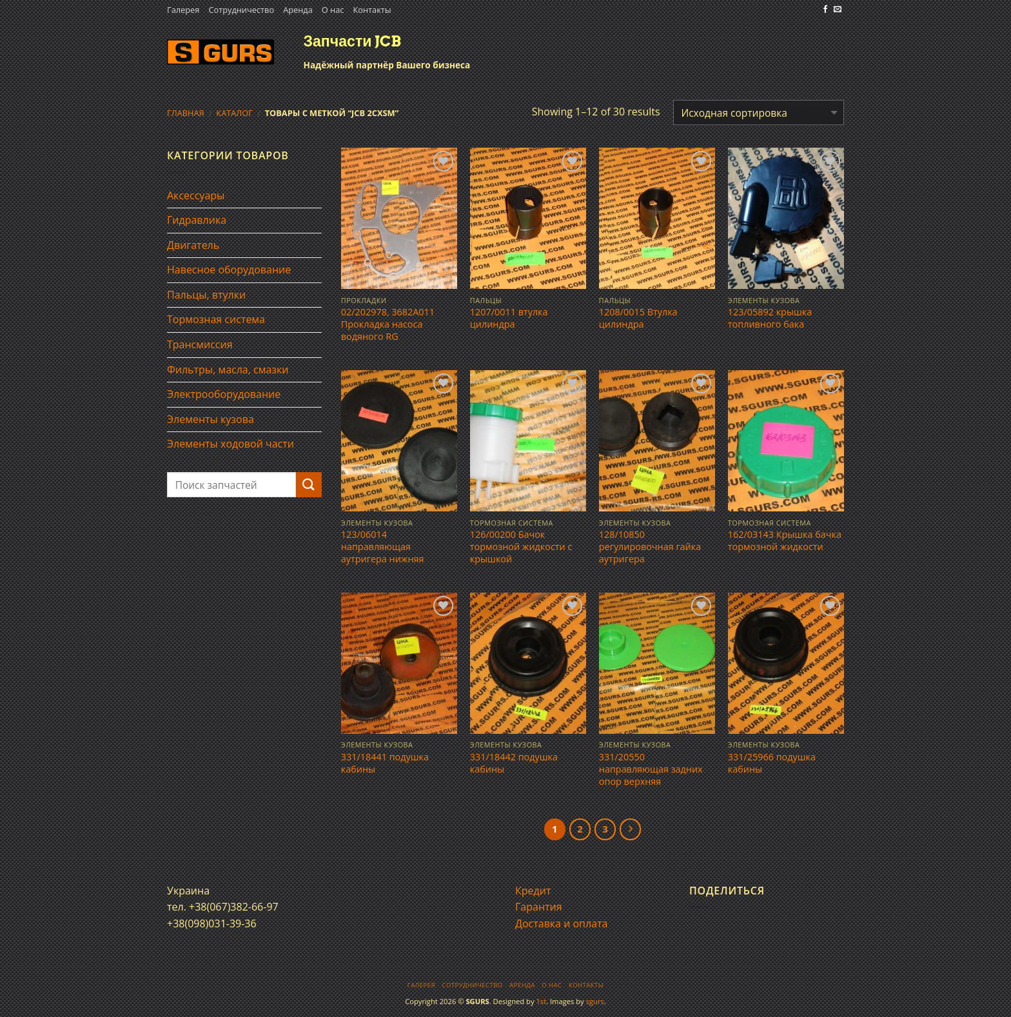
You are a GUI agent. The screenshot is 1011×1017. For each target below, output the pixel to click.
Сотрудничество (241, 9)
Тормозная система (216, 319)
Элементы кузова (210, 419)
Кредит (533, 891)
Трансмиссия (200, 344)
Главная (185, 113)
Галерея (183, 9)
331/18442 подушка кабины (514, 763)
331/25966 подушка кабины (772, 763)
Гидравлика (196, 220)
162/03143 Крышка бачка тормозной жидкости (784, 541)
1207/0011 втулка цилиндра (509, 318)
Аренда (298, 9)
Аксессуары (195, 195)
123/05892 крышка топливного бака (770, 318)
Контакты (372, 9)
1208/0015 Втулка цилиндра (638, 318)
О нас (333, 9)
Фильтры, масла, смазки (228, 369)
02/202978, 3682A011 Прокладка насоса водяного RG (388, 324)
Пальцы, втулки (206, 295)
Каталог (234, 113)
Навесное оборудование (229, 269)
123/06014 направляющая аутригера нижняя (382, 546)
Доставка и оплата (561, 923)
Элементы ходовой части (230, 444)
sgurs (595, 1001)
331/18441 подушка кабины (385, 763)
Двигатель (193, 245)
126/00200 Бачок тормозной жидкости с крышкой (521, 546)
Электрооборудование (223, 394)
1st (541, 1001)
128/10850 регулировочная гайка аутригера (650, 546)
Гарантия (538, 907)
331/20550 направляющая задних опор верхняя (651, 769)
